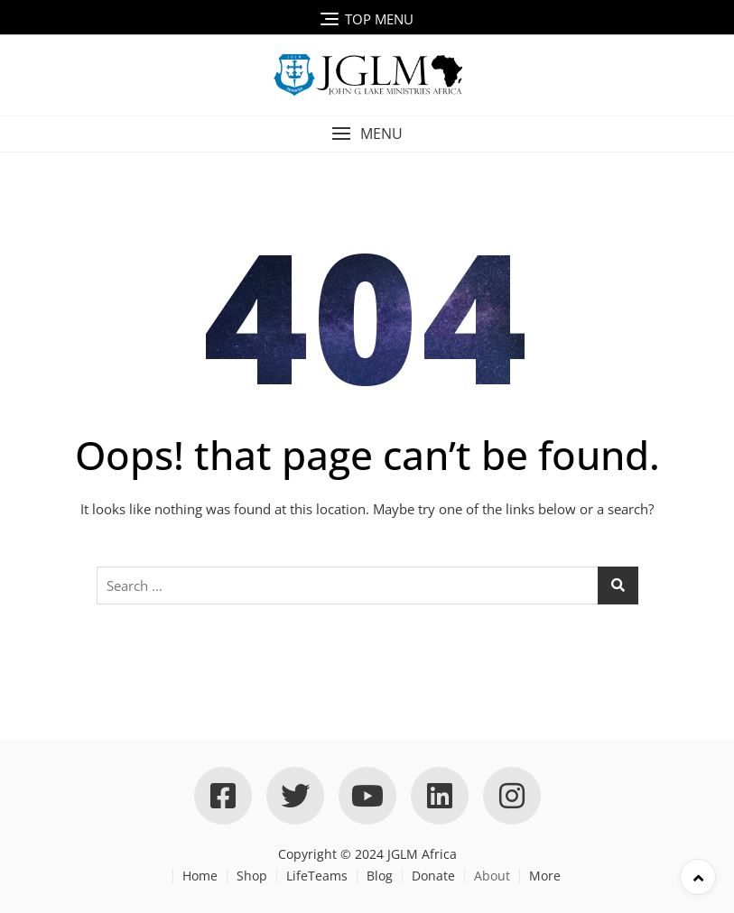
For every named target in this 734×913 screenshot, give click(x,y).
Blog (380, 875)
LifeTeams (317, 875)
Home (200, 875)
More (545, 875)
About (492, 875)
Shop (252, 875)
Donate (433, 875)
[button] (367, 134)
